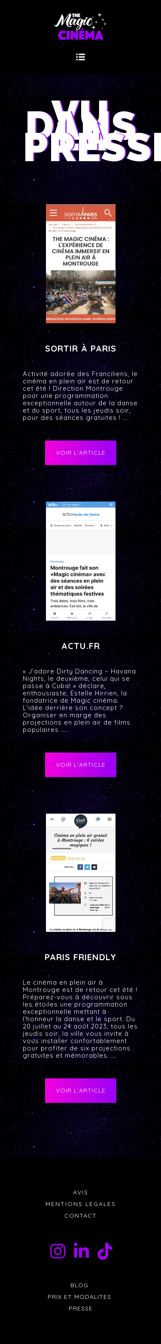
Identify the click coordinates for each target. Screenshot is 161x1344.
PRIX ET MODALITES (80, 1297)
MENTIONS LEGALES (81, 1204)
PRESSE (81, 1308)
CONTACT (80, 1215)
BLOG (80, 1285)
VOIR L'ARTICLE (81, 452)
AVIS (80, 1192)
